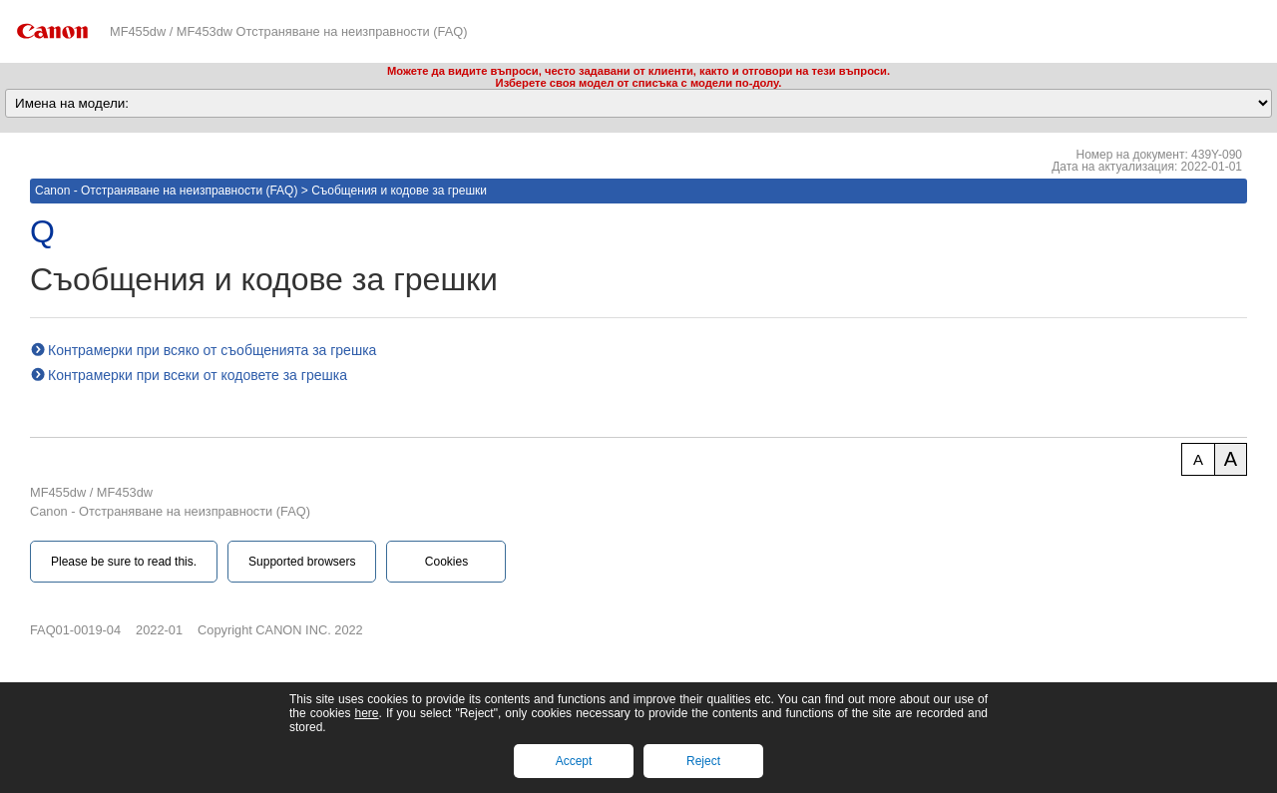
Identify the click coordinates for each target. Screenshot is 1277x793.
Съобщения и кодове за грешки (399, 191)
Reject (703, 761)
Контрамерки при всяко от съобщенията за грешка (212, 350)
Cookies (446, 562)
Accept (574, 761)
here (366, 713)
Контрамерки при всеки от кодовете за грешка (197, 375)
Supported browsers (301, 562)
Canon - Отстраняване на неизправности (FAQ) (166, 191)
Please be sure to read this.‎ (124, 562)
